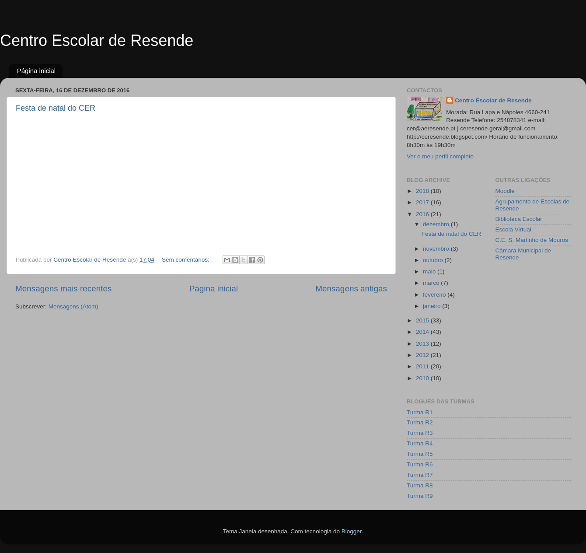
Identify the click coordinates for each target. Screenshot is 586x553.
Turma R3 (420, 433)
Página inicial (36, 70)
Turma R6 (420, 464)
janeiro (432, 306)
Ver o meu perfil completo (440, 156)
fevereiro (435, 294)
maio (430, 271)
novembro (437, 248)
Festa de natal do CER (55, 108)
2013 (423, 343)
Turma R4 (420, 443)
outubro (434, 260)
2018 (423, 191)
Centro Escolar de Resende (96, 40)
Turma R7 (420, 475)
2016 (423, 214)
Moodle (505, 191)
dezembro (437, 224)
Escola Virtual (513, 229)
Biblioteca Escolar (518, 219)
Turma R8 (420, 485)
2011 (423, 366)
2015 (423, 320)
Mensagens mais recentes (63, 288)
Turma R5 (420, 454)
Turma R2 (420, 422)
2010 (423, 378)
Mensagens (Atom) (73, 306)
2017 (423, 202)
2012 (423, 355)
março (432, 283)
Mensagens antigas (351, 288)
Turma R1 (420, 412)
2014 (423, 332)
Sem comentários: (186, 259)
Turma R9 (420, 496)
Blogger (352, 531)
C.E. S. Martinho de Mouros (532, 240)
